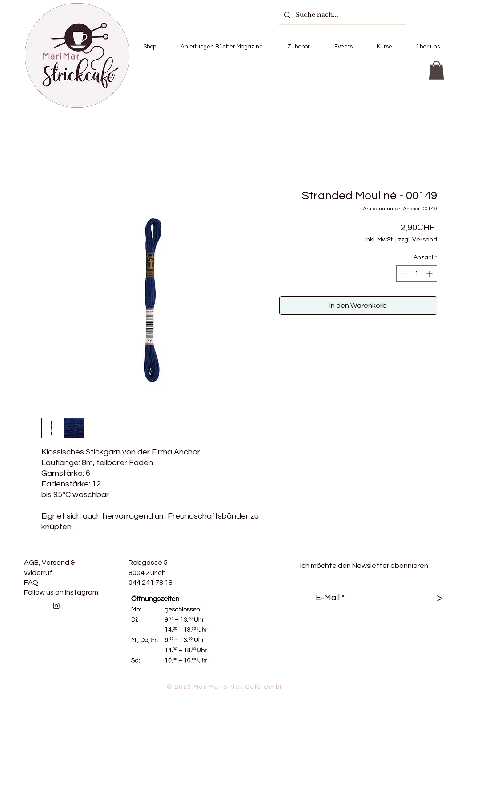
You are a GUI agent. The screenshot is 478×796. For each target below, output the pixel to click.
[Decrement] (403, 273)
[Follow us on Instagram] (56, 606)
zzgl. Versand (417, 240)
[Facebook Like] (123, 625)
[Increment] (430, 273)
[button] (150, 47)
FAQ (31, 582)
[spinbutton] (417, 273)
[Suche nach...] (341, 15)
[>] (439, 598)
